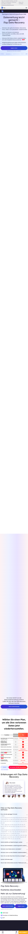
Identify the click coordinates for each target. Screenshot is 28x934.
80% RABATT (23, 932)
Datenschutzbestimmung (7, 5)
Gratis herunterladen (4, 760)
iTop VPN (3, 8)
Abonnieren (22, 927)
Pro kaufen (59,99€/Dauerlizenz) (18, 760)
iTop (2, 11)
